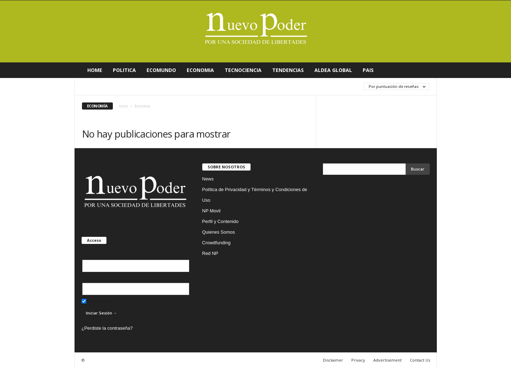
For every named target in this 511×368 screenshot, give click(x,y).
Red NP (210, 253)
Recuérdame (98, 302)
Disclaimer (333, 360)
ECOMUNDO (161, 70)
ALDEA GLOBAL (333, 70)
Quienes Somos (218, 232)
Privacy (358, 360)
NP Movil (211, 210)
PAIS (368, 70)
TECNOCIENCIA (243, 70)
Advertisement (387, 360)
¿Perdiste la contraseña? (107, 328)
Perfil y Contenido (220, 221)
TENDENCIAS (288, 70)
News (208, 179)
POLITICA (124, 70)
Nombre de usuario (101, 255)
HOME (94, 70)
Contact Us (420, 360)
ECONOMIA (200, 70)
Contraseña (93, 278)
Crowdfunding (216, 242)
